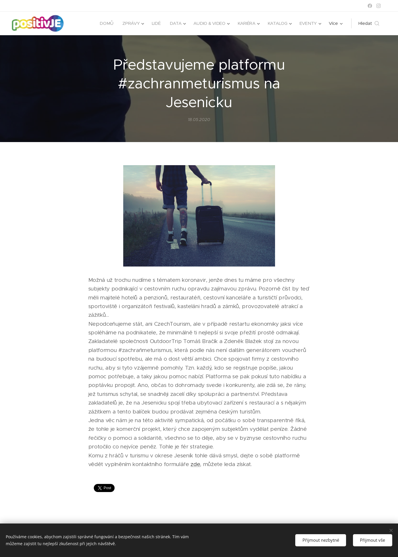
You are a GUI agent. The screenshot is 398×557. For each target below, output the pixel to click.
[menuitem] (104, 23)
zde (195, 464)
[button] (368, 23)
